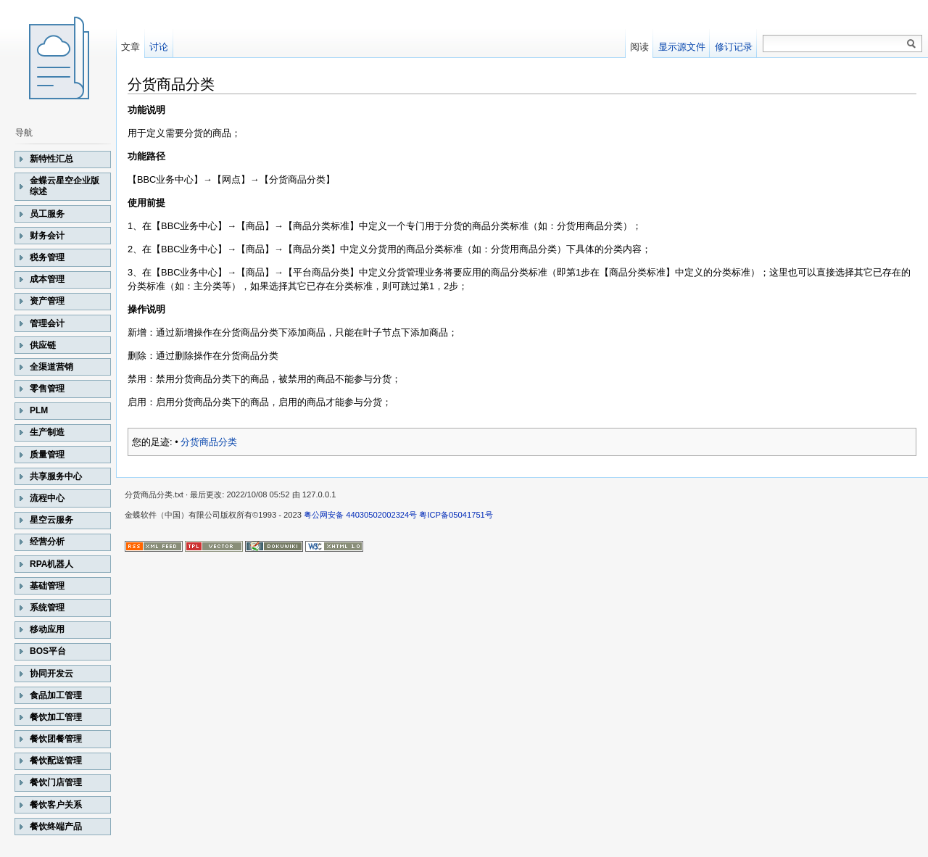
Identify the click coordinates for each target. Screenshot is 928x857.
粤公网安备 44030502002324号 (360, 514)
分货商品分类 (209, 441)
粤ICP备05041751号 (455, 514)
